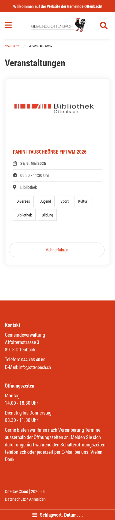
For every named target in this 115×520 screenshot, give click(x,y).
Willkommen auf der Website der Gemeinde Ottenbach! (57, 6)
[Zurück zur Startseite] (57, 25)
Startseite (12, 46)
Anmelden (37, 499)
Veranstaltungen (40, 46)
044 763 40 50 (33, 359)
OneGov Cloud (16, 491)
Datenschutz (15, 499)
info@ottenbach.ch (35, 367)
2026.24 (38, 491)
